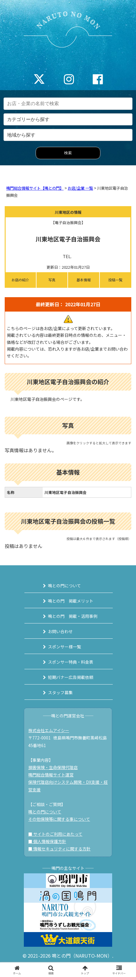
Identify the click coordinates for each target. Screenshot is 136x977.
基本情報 (84, 279)
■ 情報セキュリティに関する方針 (59, 849)
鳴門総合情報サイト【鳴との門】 (35, 188)
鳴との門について (64, 585)
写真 (51, 279)
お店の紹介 (20, 279)
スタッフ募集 (60, 692)
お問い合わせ (60, 631)
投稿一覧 (115, 279)
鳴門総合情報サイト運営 (51, 775)
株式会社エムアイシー (48, 730)
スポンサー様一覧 (64, 647)
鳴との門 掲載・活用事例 (72, 616)
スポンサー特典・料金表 (70, 662)
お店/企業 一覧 (80, 188)
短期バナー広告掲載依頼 (70, 677)
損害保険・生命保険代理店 (53, 767)
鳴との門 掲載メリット (70, 601)
